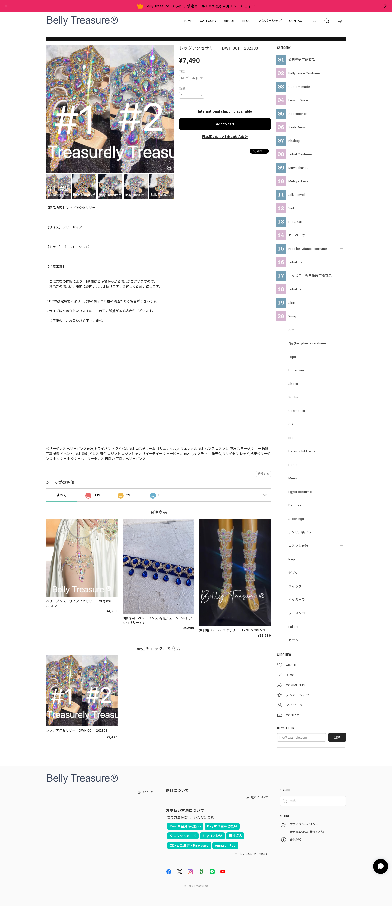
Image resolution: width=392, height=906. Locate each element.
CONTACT (296, 21)
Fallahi (293, 627)
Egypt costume (300, 492)
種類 (182, 71)
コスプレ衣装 (298, 546)
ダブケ (293, 573)
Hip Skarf (295, 222)
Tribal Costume (300, 154)
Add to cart (225, 124)
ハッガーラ (296, 600)
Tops (292, 357)
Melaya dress (298, 181)
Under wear (297, 370)
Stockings (296, 519)
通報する (263, 473)
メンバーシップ (270, 21)
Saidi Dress (297, 127)
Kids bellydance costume (307, 249)
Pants (293, 465)
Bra (291, 438)
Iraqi (291, 559)
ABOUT (229, 21)
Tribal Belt (296, 289)
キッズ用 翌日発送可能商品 (310, 276)
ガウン (293, 640)
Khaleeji (294, 141)
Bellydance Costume (304, 73)
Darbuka (294, 505)
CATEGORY (208, 21)
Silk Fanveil (297, 195)
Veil (291, 208)
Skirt (292, 303)
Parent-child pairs (302, 451)
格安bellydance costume (307, 343)
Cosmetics (296, 411)
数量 (182, 88)
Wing (292, 316)
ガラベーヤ (296, 235)
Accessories (298, 114)
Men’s (292, 478)
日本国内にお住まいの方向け (225, 137)
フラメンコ (296, 613)
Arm (291, 330)
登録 (337, 737)
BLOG (246, 21)
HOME (187, 21)
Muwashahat (298, 168)
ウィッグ (295, 586)
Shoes (293, 384)
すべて (61, 495)
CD (290, 424)
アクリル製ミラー (301, 532)
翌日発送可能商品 (301, 60)
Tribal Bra (295, 262)
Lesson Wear (298, 100)
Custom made (299, 87)
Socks (293, 397)
